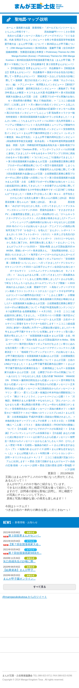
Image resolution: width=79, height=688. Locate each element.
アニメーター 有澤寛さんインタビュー (41, 84)
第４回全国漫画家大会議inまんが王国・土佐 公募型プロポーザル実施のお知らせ (40, 96)
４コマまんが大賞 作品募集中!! (42, 92)
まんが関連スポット (27, 453)
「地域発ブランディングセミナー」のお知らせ (43, 352)
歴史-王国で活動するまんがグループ (49, 461)
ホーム (9, 27)
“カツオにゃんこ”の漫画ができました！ (54, 157)
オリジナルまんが (21, 457)
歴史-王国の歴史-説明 (51, 465)
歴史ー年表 (16, 445)
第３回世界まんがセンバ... (24, 535)
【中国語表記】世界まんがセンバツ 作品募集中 (35, 68)
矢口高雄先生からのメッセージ (53, 388)
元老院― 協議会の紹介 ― (38, 445)
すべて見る (39, 587)
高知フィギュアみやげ (49, 258)
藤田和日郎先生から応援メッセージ (39, 380)
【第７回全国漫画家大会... (24, 544)
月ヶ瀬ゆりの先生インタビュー (47, 104)
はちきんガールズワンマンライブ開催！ (46, 283)
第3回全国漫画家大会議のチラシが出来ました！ (45, 117)
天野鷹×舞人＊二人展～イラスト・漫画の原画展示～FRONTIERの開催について (40, 425)
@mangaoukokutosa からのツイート (24, 596)
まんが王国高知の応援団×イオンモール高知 (52, 109)
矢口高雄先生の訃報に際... (19, 561)
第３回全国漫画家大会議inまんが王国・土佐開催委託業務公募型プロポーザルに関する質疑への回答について (40, 173)
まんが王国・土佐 (38, 6)
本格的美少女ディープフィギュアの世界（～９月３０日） (35, 421)
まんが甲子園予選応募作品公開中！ (46, 364)
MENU (6, 6)
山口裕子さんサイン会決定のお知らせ (53, 267)
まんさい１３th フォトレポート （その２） (28, 234)
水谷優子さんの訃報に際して (60, 185)
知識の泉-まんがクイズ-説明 (34, 449)
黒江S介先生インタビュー (20, 113)
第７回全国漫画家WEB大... (25, 552)
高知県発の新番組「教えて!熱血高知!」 (33, 100)
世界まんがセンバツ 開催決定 (30, 76)
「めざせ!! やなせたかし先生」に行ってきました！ (36, 206)
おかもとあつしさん (45, 441)
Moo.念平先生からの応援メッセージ (48, 384)
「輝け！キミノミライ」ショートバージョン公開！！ (40, 396)
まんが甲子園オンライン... (19, 578)
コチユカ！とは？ (46, 291)
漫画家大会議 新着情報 (29, 27)
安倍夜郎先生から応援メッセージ (29, 408)
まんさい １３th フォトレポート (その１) (41, 238)
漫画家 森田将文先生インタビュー (35, 88)
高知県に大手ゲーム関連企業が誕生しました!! (46, 327)
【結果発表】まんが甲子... (19, 570)
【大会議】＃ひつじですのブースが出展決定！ (41, 429)
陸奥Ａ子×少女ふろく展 (39, 194)
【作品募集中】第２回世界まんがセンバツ (53, 64)
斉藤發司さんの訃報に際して (55, 169)
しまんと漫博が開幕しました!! (42, 279)
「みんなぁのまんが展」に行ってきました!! (38, 275)
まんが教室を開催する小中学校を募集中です (30, 189)
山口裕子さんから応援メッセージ (50, 437)
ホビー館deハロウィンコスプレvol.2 (44, 412)
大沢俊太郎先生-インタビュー (45, 129)
